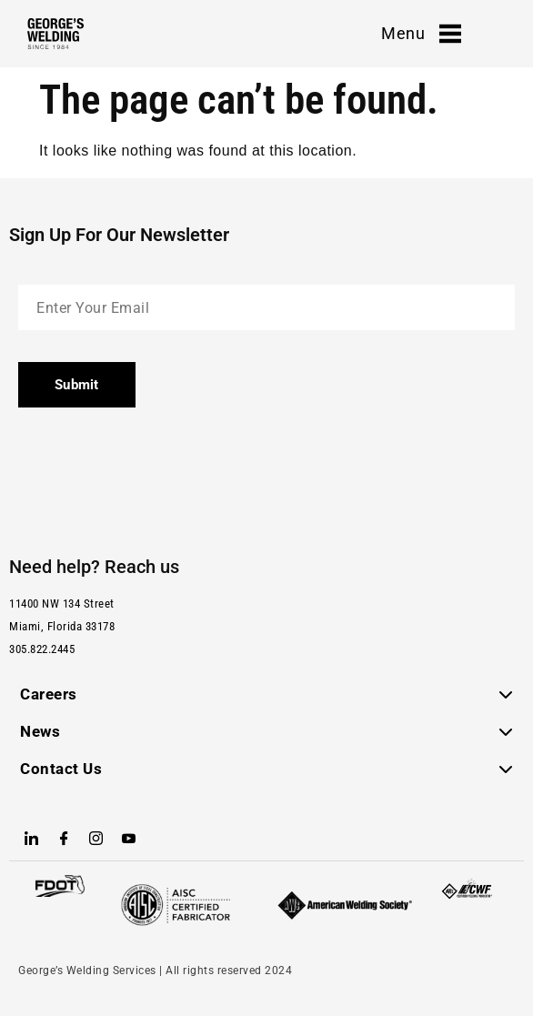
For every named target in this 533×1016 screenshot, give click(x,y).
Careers (48, 694)
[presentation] (156, 474)
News (40, 731)
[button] (266, 694)
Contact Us (61, 768)
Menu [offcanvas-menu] (421, 34)
